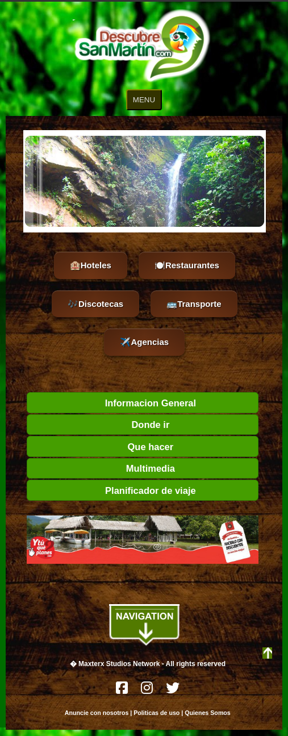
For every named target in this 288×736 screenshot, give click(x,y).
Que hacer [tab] (102, 447)
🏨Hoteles (90, 265)
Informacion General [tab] (114, 403)
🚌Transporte (194, 304)
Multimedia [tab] (103, 468)
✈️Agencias (144, 342)
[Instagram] (147, 691)
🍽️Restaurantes (187, 265)
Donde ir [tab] (100, 424)
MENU (144, 99)
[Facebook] (122, 691)
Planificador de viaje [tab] (114, 490)
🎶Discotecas (95, 304)
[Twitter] (172, 691)
